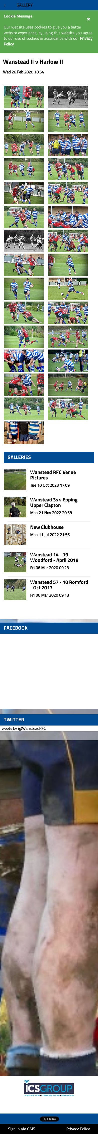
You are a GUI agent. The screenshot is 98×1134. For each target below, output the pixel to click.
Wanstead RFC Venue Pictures (53, 474)
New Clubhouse (47, 527)
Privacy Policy (78, 1129)
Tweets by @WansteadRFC (23, 728)
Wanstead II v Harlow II (33, 61)
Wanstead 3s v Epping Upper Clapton (54, 502)
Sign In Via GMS (21, 1129)
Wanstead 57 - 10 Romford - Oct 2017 (59, 584)
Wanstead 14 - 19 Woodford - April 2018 (54, 557)
